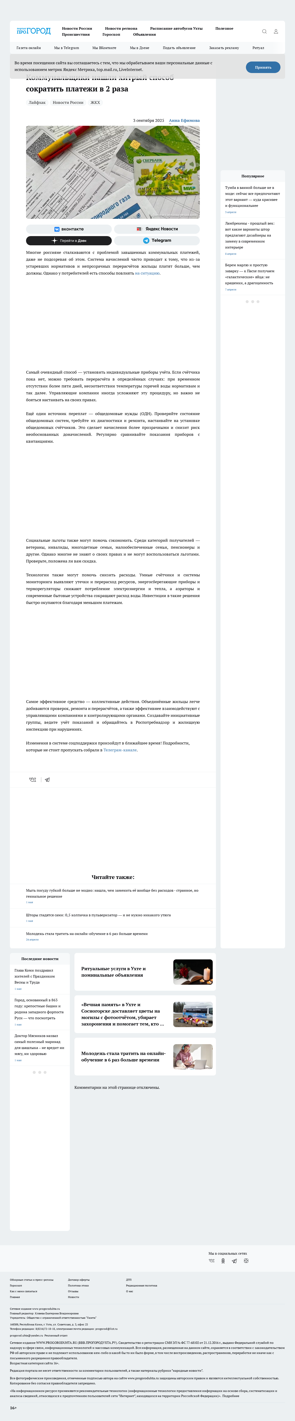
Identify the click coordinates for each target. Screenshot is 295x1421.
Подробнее (230, 1396)
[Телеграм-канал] (157, 240)
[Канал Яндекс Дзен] (69, 240)
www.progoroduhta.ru (46, 1308)
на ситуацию (147, 273)
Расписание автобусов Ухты (176, 28)
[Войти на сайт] (275, 31)
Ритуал (258, 48)
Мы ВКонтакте (104, 48)
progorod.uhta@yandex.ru (27, 1335)
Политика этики (78, 1285)
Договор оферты (79, 1279)
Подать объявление (179, 48)
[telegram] (48, 779)
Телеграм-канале (120, 750)
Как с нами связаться (23, 1291)
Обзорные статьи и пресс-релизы (31, 1279)
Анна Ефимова (184, 120)
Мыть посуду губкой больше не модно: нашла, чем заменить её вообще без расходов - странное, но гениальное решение (113, 896)
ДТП (129, 1279)
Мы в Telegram (66, 48)
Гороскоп (111, 34)
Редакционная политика (141, 1285)
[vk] (33, 779)
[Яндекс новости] (157, 229)
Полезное (224, 28)
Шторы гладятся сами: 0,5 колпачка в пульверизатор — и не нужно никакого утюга (113, 918)
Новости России (77, 28)
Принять (263, 67)
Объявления (144, 34)
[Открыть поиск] (264, 31)
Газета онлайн (29, 48)
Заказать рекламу (224, 48)
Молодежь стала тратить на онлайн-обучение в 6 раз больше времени (113, 937)
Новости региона (121, 28)
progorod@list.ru (106, 1328)
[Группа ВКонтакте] (69, 229)
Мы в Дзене (140, 48)
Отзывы (73, 1291)
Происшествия (76, 34)
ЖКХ (95, 102)
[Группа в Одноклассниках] (223, 1261)
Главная (15, 1297)
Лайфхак (37, 102)
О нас (129, 1291)
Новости (73, 1297)
